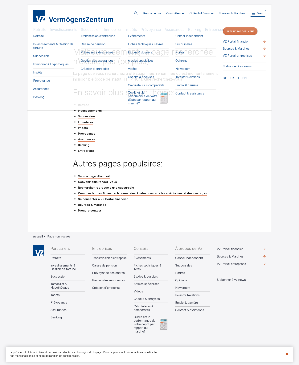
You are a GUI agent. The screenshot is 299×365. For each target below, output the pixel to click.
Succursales (183, 265)
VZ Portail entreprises (231, 264)
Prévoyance (151, 29)
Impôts (131, 29)
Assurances (174, 29)
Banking (194, 29)
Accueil (38, 236)
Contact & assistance (189, 310)
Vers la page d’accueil (94, 176)
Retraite (40, 29)
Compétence (175, 13)
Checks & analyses (147, 299)
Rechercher (136, 13)
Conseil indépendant (189, 258)
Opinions (181, 280)
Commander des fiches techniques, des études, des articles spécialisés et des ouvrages (142, 193)
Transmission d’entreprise (109, 258)
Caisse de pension (104, 265)
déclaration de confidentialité (62, 355)
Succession (90, 29)
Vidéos (138, 291)
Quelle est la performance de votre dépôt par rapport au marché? (144, 324)
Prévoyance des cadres (108, 273)
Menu (258, 13)
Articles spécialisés (146, 284)
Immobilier (113, 29)
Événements (142, 258)
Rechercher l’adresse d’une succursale (106, 187)
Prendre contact (89, 210)
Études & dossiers (146, 276)
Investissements (63, 29)
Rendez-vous (152, 13)
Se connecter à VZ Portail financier (103, 199)
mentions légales (25, 355)
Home (38, 250)
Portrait (180, 273)
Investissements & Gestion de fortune (63, 267)
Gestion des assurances (108, 280)
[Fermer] (287, 354)
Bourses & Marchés (232, 13)
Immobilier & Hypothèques (60, 285)
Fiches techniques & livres (147, 267)
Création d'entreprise (106, 288)
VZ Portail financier (201, 13)
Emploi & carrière (186, 302)
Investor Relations (187, 295)
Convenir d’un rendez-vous (97, 182)
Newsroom (182, 288)
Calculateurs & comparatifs (143, 308)
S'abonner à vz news (231, 280)
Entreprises (214, 29)
